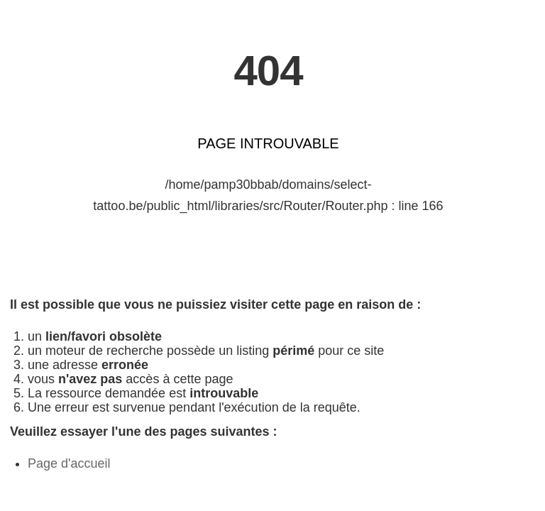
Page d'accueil (69, 463)
